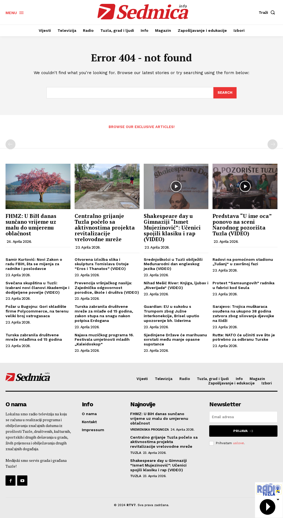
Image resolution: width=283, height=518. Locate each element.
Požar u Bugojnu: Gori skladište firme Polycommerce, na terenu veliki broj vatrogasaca (37, 311)
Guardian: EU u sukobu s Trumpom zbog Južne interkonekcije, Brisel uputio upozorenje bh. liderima (171, 313)
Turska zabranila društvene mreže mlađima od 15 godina (34, 337)
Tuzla (135, 453)
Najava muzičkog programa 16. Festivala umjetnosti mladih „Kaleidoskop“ (104, 340)
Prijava (243, 431)
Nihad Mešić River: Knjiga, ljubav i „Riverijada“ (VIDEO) (176, 285)
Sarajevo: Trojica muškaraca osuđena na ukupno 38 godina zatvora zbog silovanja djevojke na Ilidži (243, 313)
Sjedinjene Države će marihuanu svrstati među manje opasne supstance (175, 340)
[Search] (225, 93)
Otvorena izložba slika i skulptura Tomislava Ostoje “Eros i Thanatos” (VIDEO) (102, 264)
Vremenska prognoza (149, 429)
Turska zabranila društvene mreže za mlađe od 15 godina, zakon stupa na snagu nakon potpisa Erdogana (104, 313)
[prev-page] (10, 144)
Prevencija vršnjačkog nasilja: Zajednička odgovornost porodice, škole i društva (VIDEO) (107, 288)
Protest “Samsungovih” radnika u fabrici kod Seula (243, 285)
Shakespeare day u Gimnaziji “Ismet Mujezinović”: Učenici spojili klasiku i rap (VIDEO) (172, 227)
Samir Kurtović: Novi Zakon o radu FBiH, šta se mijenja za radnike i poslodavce (34, 264)
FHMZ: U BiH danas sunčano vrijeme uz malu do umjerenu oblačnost (31, 224)
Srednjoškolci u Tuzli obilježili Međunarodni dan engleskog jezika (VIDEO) (173, 264)
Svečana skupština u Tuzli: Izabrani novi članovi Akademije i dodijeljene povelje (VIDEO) (37, 288)
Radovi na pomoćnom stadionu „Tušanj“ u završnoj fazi (243, 261)
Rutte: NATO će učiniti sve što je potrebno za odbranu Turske (244, 337)
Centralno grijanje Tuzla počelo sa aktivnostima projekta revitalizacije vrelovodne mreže (105, 227)
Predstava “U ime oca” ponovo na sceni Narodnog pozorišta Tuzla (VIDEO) (242, 224)
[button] (268, 12)
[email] (243, 417)
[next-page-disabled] (272, 144)
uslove (238, 443)
